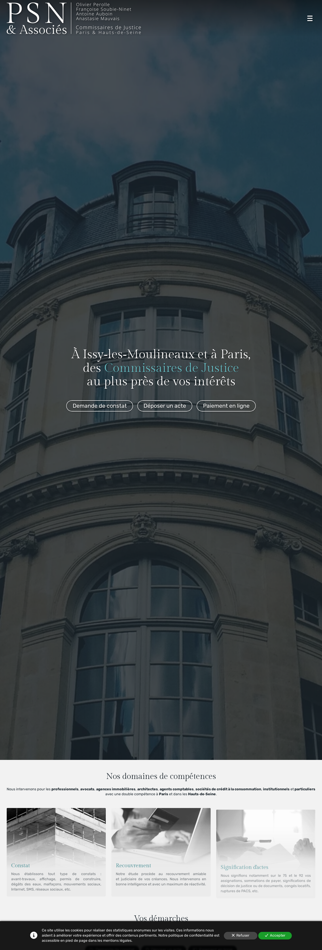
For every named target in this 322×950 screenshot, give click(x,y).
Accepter (275, 935)
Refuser (240, 935)
